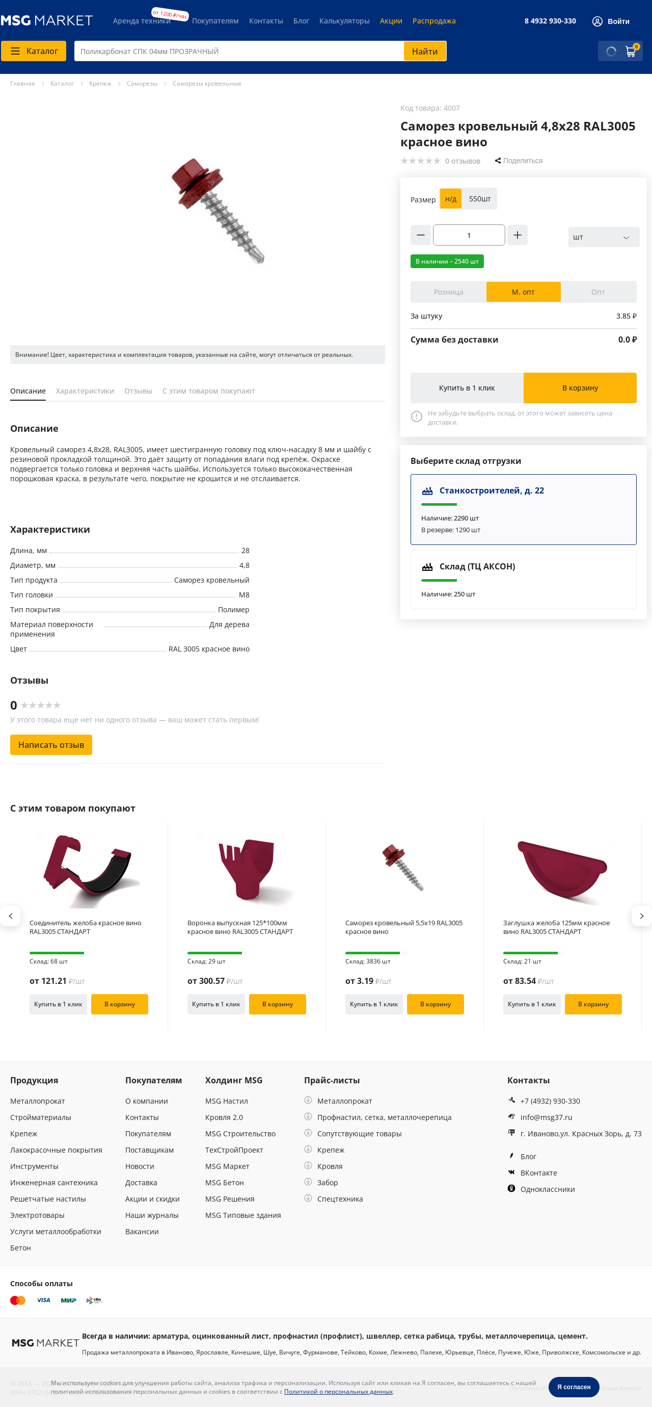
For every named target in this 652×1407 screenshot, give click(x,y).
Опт (598, 292)
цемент (572, 1336)
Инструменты (34, 1166)
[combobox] (260, 51)
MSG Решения (230, 1199)
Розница (449, 292)
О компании (146, 1101)
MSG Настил (226, 1101)
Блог (301, 20)
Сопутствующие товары (353, 1133)
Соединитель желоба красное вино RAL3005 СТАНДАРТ (86, 927)
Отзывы (138, 391)
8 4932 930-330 (550, 20)
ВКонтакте (532, 1173)
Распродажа (434, 20)
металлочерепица (519, 1336)
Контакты (266, 20)
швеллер (383, 1336)
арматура (170, 1336)
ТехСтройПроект (234, 1150)
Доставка (141, 1182)
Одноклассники (541, 1189)
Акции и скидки (152, 1199)
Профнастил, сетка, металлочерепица (378, 1117)
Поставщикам (149, 1150)
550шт (480, 198)
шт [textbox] (578, 237)
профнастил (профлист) (317, 1336)
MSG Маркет (227, 1166)
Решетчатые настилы (48, 1199)
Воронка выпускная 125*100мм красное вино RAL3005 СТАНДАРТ (240, 927)
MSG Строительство (240, 1133)
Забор (321, 1182)
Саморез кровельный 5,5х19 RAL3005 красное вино (404, 927)
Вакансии (142, 1231)
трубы (469, 1336)
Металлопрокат (37, 1101)
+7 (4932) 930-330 (543, 1101)
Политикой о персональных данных (338, 1391)
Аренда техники (142, 20)
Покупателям (215, 20)
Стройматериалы (40, 1117)
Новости (139, 1166)
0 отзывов (462, 161)
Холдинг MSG (234, 1080)
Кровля (323, 1166)
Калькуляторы (344, 20)
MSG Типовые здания (243, 1215)
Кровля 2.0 (224, 1117)
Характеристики (85, 391)
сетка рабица (429, 1336)
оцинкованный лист (230, 1336)
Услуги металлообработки (55, 1231)
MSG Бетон (224, 1182)
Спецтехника (333, 1199)
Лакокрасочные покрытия (56, 1150)
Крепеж (23, 1133)
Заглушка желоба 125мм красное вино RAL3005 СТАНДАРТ (556, 927)
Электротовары (37, 1215)
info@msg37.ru (540, 1117)
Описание (28, 391)
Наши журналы (152, 1215)
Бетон (20, 1248)
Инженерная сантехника (54, 1182)
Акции (391, 20)
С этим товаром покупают (208, 391)
